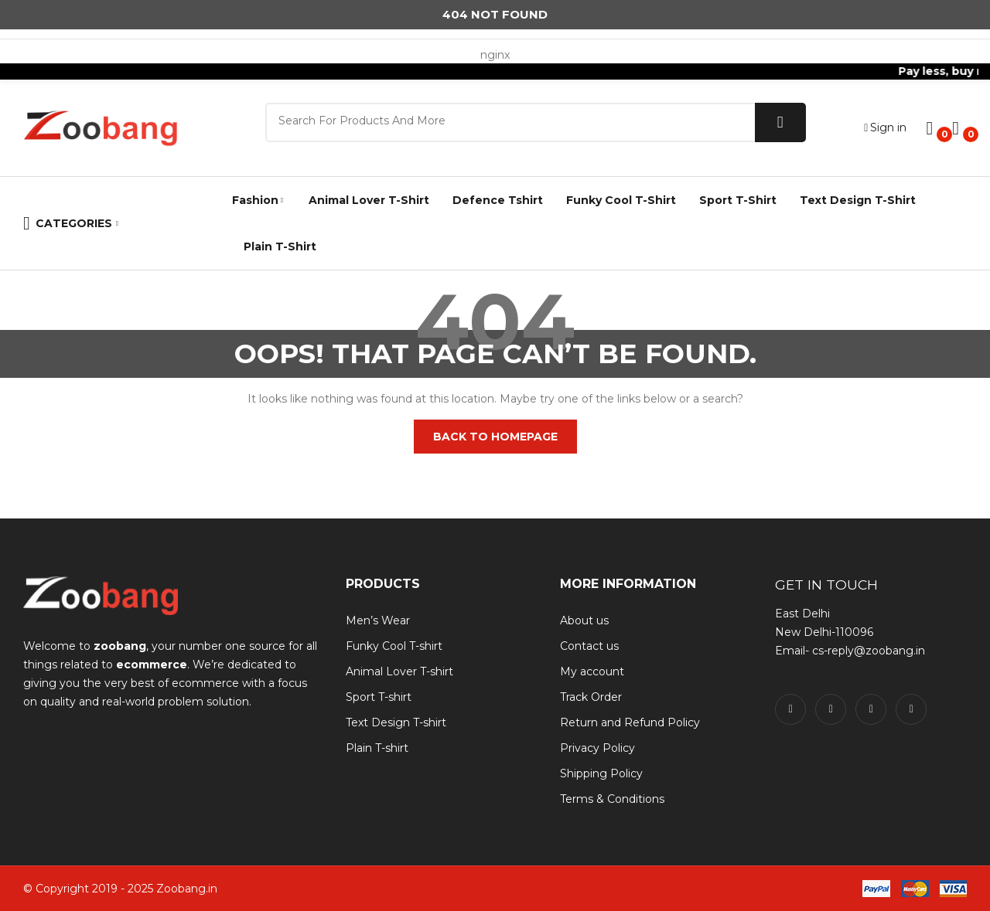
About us (584, 620)
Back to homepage (495, 437)
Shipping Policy (601, 773)
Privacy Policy (597, 748)
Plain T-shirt (377, 748)
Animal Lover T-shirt (399, 671)
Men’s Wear (378, 620)
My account (592, 671)
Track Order (591, 697)
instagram (870, 709)
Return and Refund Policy (630, 722)
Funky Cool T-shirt (394, 646)
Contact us (589, 646)
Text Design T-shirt (396, 722)
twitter (830, 709)
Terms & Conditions (612, 799)
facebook (790, 709)
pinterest (911, 709)
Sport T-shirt (378, 697)
